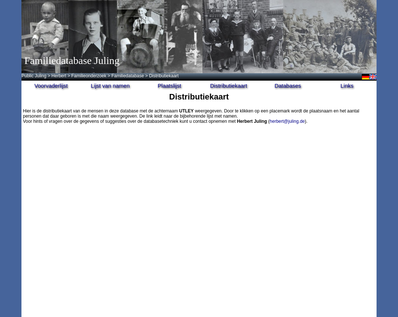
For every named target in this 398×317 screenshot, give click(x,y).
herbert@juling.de (287, 121)
